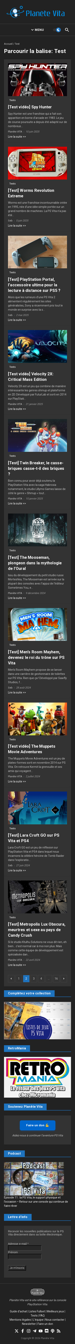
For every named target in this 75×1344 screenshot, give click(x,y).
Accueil (8, 43)
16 (56, 978)
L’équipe (38, 1319)
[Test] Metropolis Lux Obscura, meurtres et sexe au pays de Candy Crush (36, 930)
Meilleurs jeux (55, 1311)
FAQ (42, 1315)
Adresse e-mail (18, 1243)
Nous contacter (54, 1319)
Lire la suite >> (17, 136)
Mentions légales (20, 1319)
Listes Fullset (37, 1311)
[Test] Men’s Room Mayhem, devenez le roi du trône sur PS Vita (36, 657)
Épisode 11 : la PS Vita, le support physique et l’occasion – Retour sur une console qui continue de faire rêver (36, 1201)
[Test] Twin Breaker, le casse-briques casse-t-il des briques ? (36, 468)
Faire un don (45, 1323)
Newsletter (29, 1323)
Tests (12, 100)
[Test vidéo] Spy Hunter (30, 107)
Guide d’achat (18, 1311)
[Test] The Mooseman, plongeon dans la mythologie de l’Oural (35, 563)
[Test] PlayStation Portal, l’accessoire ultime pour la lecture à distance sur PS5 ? (34, 285)
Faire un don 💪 (37, 1125)
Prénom (13, 1252)
